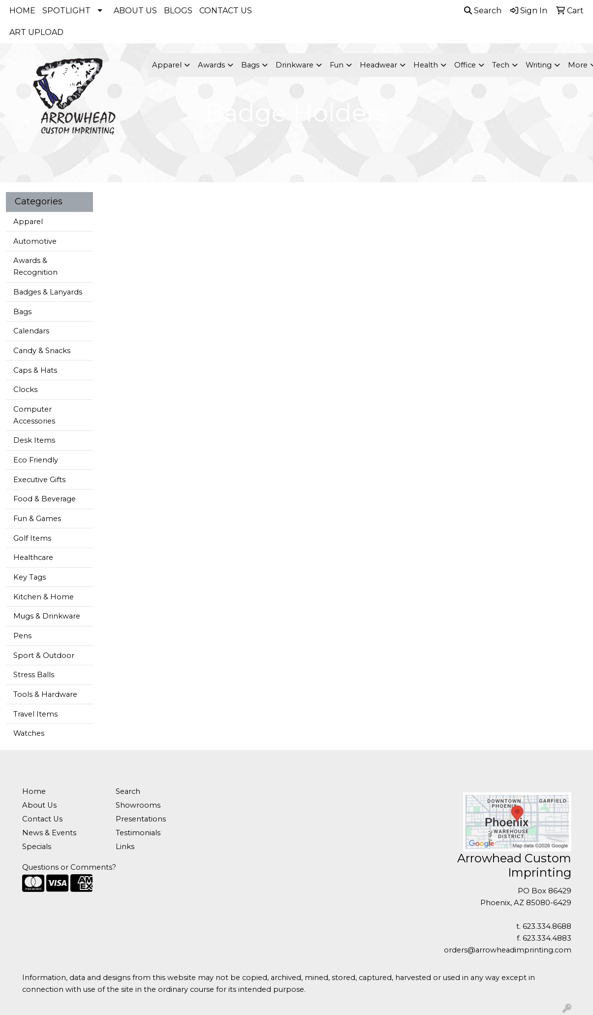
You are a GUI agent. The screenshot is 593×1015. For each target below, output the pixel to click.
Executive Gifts (39, 479)
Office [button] (465, 65)
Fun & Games (37, 518)
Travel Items (35, 714)
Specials (36, 846)
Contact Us (42, 819)
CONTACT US (225, 10)
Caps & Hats (35, 370)
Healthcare (33, 557)
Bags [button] (250, 65)
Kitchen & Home (43, 596)
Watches (28, 733)
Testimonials (138, 832)
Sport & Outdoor (43, 655)
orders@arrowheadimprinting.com (507, 950)
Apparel (28, 221)
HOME (22, 10)
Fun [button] (336, 65)
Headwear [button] (378, 65)
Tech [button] (500, 65)
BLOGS (178, 10)
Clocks (25, 389)
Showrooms (138, 805)
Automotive (35, 241)
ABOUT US (135, 10)
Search (482, 10)
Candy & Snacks (41, 350)
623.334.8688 (547, 926)
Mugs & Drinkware (46, 616)
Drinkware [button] (294, 65)
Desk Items (34, 440)
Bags (22, 311)
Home (34, 791)
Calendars (31, 331)
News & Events (49, 832)
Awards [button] (211, 65)
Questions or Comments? (69, 867)
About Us (39, 805)
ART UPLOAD (36, 32)
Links (125, 846)
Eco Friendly (35, 460)
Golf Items (32, 538)
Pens (22, 635)
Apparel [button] (167, 65)
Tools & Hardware (45, 694)
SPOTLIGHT (66, 10)
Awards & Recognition (35, 266)
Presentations (141, 819)
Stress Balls (33, 674)
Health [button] (425, 65)
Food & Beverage (44, 498)
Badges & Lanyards (47, 292)
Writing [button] (539, 65)
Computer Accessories (34, 415)
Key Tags (29, 577)
